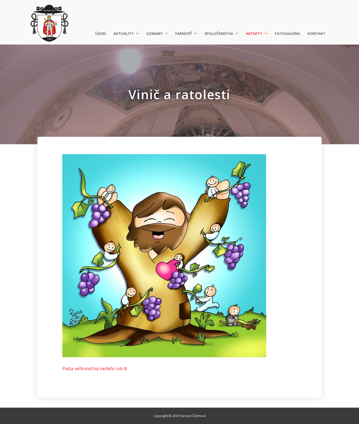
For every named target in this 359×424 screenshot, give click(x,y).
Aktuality (123, 33)
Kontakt (316, 33)
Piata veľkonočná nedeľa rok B (94, 368)
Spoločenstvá (218, 33)
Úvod (100, 33)
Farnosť (183, 33)
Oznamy (154, 33)
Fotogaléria (287, 33)
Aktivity (254, 33)
